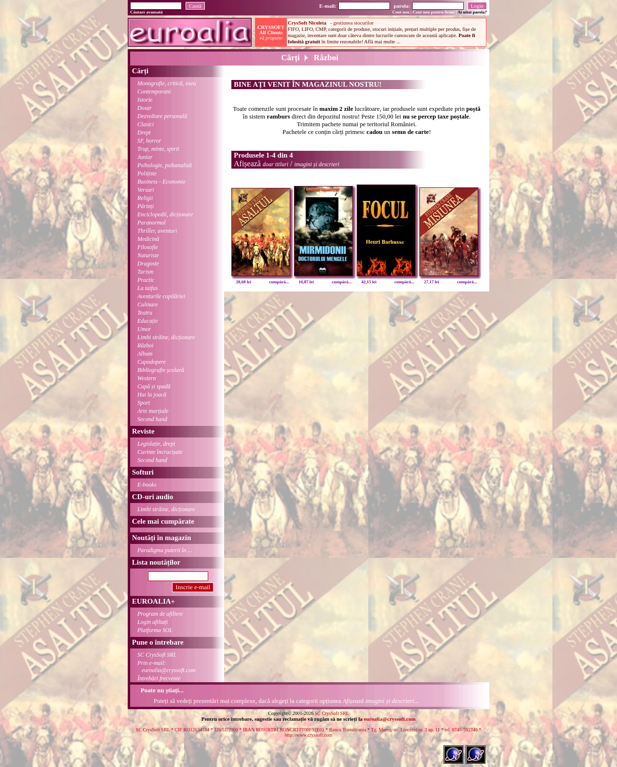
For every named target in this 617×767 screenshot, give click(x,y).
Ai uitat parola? (472, 12)
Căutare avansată (146, 12)
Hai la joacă (151, 394)
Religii (145, 198)
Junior (144, 157)
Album (144, 353)
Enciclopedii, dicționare (165, 214)
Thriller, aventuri (157, 230)
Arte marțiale (152, 411)
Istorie (144, 99)
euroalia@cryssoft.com (390, 719)
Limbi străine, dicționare (166, 337)
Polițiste (147, 173)
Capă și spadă (154, 386)
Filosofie (147, 247)
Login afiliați (152, 622)
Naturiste (148, 255)
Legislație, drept (156, 443)
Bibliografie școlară (160, 370)
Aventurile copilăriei (161, 296)
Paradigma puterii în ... (164, 550)
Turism (145, 271)
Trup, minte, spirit (158, 148)
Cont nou (401, 12)
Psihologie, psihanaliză (164, 165)
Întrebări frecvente (158, 678)
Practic (145, 280)
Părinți (145, 206)
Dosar (144, 108)
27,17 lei (432, 281)
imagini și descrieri (316, 164)
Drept (144, 132)
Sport (143, 402)
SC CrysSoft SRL (156, 654)
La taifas (147, 288)
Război (145, 345)
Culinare (147, 304)
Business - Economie (161, 181)
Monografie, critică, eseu (166, 83)
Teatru (144, 312)
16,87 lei (306, 281)
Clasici (145, 124)
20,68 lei (244, 281)
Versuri (145, 189)
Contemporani (154, 91)
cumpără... (279, 281)
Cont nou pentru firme (434, 12)
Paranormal (151, 222)
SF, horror (149, 140)
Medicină (148, 239)
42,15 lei (369, 281)
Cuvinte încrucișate (160, 452)
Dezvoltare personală (162, 116)
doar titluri (275, 164)
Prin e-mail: (163, 667)
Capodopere (151, 361)
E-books (146, 484)
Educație (147, 320)
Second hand (152, 419)
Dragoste (148, 263)
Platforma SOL (155, 630)
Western (146, 378)
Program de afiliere (160, 613)
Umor (144, 329)
